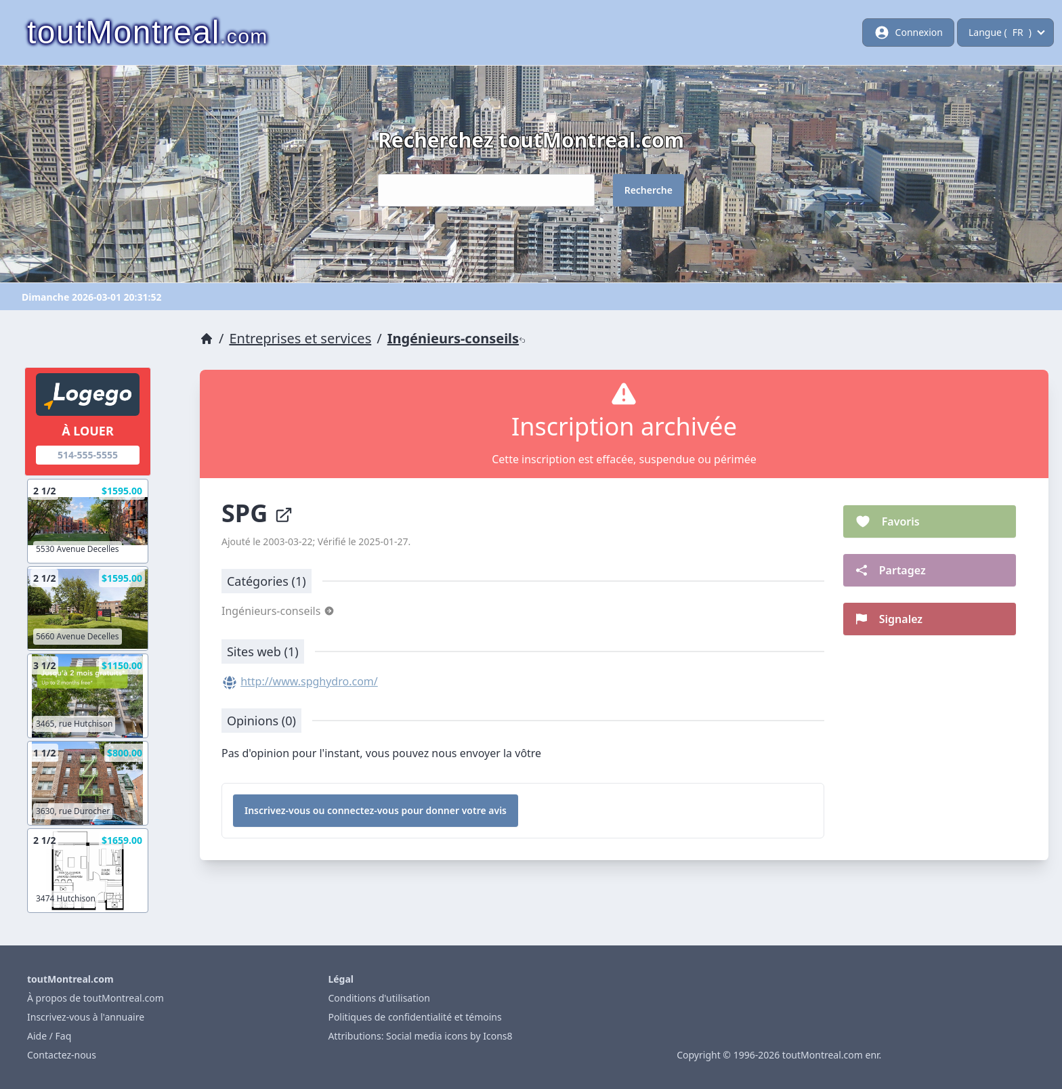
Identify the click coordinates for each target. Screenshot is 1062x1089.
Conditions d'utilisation (379, 997)
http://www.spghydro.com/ (309, 681)
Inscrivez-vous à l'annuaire (85, 1016)
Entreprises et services (300, 338)
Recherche (648, 190)
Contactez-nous (61, 1054)
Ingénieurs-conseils (456, 338)
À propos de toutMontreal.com (95, 997)
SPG (257, 513)
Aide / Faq (49, 1035)
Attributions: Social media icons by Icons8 (420, 1035)
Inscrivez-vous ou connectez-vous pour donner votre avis (376, 810)
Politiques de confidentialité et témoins (414, 1016)
